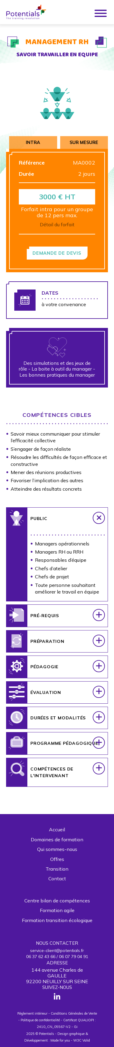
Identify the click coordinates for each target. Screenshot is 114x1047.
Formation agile (57, 910)
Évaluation (45, 696)
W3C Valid (81, 1040)
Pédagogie (44, 670)
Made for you (60, 1040)
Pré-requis (44, 619)
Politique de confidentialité (40, 1020)
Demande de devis (57, 253)
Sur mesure (84, 142)
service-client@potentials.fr (57, 950)
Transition (57, 869)
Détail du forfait (57, 224)
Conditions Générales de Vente (74, 1013)
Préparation (47, 645)
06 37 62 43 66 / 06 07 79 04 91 (57, 956)
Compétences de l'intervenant (51, 776)
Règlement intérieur (32, 1013)
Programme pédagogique (64, 747)
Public (38, 522)
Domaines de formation (57, 839)
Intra (33, 142)
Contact (57, 878)
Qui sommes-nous (57, 849)
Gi (76, 1027)
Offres (57, 859)
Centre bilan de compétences (57, 901)
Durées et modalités (58, 722)
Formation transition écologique (57, 920)
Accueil (57, 829)
